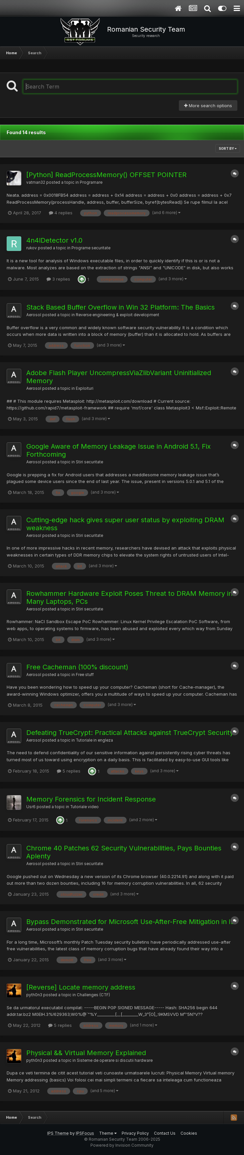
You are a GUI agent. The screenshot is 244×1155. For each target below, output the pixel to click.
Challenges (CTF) (93, 995)
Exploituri (84, 388)
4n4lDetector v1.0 (54, 240)
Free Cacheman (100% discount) (77, 667)
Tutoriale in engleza (94, 740)
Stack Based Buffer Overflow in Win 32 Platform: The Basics (120, 307)
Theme (108, 1133)
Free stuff (85, 674)
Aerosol (33, 315)
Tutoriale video (84, 807)
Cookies (189, 1133)
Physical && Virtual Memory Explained (86, 1053)
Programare (91, 182)
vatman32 (35, 182)
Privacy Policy (135, 1133)
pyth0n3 (34, 995)
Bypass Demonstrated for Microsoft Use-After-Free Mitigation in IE (130, 922)
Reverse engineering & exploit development (117, 315)
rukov (31, 248)
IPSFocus (85, 1133)
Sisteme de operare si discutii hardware (115, 1060)
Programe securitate (90, 248)
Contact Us (165, 1133)
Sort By (228, 148)
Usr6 (31, 807)
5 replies (68, 771)
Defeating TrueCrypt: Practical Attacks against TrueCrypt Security (129, 733)
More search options (208, 105)
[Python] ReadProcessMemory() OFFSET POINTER (106, 175)
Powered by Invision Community (122, 1145)
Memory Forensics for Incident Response (91, 799)
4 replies (60, 212)
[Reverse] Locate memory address (80, 987)
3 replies (58, 279)
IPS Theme (58, 1133)
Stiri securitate (89, 462)
